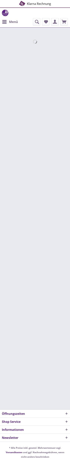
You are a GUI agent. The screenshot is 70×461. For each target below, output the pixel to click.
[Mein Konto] (55, 22)
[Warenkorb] (64, 22)
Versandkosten (14, 452)
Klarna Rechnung (34, 3)
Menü (10, 21)
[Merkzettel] (45, 22)
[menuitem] (10, 22)
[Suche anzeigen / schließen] (36, 22)
